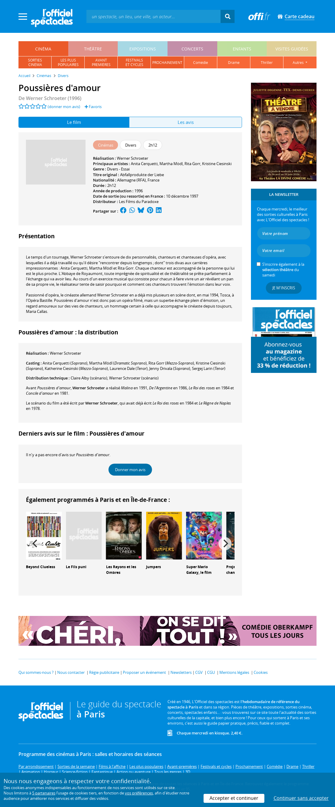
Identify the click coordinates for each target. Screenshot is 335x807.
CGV (199, 672)
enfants (242, 49)
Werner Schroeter (132, 158)
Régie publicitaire (104, 672)
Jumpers (153, 566)
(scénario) (89, 378)
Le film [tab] (74, 122)
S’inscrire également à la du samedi (283, 270)
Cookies (261, 672)
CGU (211, 672)
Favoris (93, 106)
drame (234, 62)
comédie (200, 62)
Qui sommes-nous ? (36, 672)
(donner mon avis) (64, 106)
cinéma (43, 49)
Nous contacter (71, 672)
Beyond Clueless (40, 566)
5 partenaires (43, 793)
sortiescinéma (35, 62)
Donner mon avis (130, 469)
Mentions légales (234, 672)
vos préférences (139, 793)
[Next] (225, 543)
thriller (267, 62)
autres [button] (299, 62)
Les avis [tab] (186, 122)
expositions (142, 49)
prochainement (167, 62)
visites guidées (291, 49)
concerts (192, 49)
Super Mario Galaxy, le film (199, 569)
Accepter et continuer (234, 798)
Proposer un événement (144, 672)
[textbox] (153, 16)
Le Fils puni (76, 566)
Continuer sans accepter (301, 798)
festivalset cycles (134, 62)
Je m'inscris (283, 287)
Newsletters (181, 672)
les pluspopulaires (68, 62)
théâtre (93, 49)
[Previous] (35, 543)
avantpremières (101, 62)
